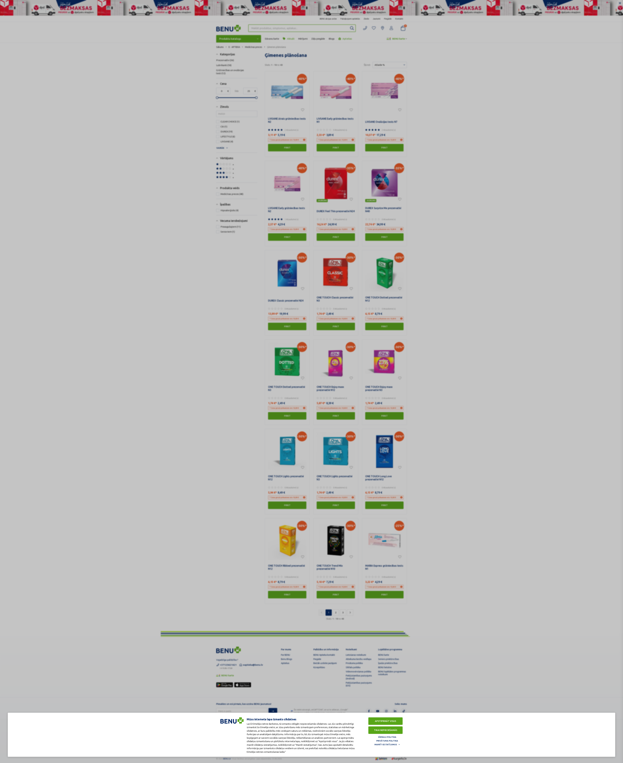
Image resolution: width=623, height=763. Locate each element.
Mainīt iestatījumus (385, 744)
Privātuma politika (387, 741)
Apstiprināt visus (385, 721)
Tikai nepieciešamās (385, 730)
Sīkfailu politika (387, 737)
